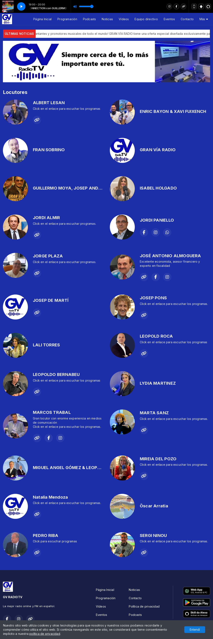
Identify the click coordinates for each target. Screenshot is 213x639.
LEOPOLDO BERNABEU (56, 374)
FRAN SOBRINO (49, 149)
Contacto (187, 19)
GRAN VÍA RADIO (158, 149)
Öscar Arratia (154, 505)
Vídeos (124, 19)
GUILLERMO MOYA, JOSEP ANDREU (69, 188)
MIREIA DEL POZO (158, 458)
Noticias (107, 19)
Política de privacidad (144, 606)
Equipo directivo (146, 19)
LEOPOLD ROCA (156, 336)
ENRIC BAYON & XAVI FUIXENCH (173, 111)
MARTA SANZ (154, 412)
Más (203, 19)
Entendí (195, 629)
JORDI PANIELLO (157, 220)
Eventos (169, 19)
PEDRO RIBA (45, 535)
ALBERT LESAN (49, 102)
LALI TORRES (46, 344)
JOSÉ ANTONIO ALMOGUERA (170, 255)
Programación (67, 19)
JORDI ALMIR (46, 217)
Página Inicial (42, 19)
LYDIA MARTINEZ (158, 383)
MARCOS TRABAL (52, 412)
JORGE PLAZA (48, 255)
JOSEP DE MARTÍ (50, 300)
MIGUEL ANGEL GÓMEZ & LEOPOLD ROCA (76, 467)
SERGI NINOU (153, 535)
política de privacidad (44, 633)
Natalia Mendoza (50, 497)
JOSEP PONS (153, 297)
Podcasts (89, 19)
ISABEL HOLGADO (158, 188)
